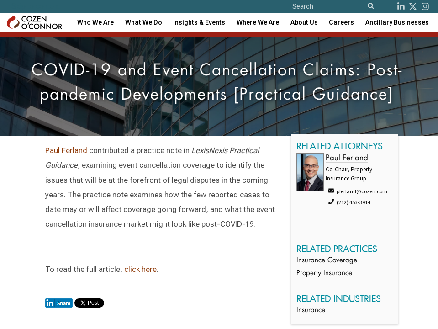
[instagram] (425, 6)
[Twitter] (413, 6)
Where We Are (258, 22)
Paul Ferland (66, 150)
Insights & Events (199, 22)
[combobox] (199, 22)
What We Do (143, 22)
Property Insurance (324, 273)
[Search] (371, 6)
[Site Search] (335, 5)
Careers (341, 22)
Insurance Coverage (326, 260)
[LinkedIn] (401, 6)
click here (140, 269)
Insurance (310, 310)
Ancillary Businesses (397, 22)
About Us (304, 22)
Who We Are (95, 22)
